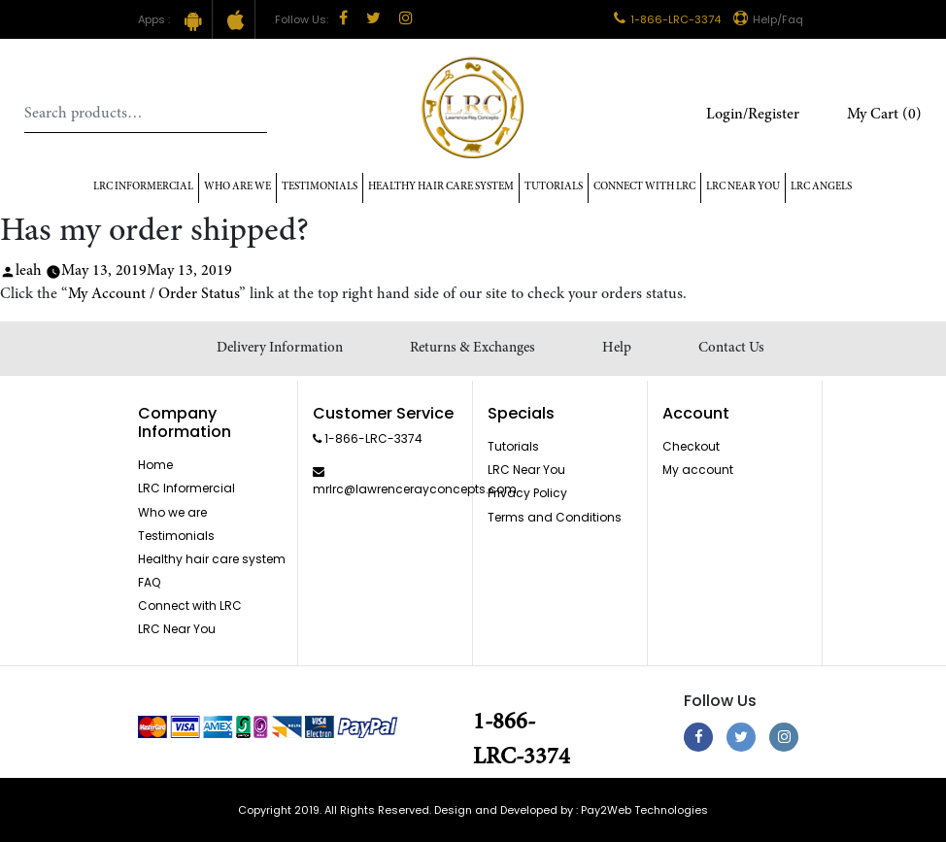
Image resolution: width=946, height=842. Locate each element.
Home (155, 464)
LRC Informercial (143, 187)
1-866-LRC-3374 (667, 19)
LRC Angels (821, 187)
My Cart (884, 114)
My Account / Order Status (153, 294)
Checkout (691, 446)
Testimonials (319, 187)
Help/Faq (768, 19)
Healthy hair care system (441, 187)
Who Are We (237, 187)
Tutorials (553, 187)
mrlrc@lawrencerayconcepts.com (415, 489)
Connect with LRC (644, 187)
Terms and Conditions (555, 517)
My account (697, 469)
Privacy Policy (527, 493)
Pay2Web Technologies (644, 810)
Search (252, 113)
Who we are (172, 512)
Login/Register (752, 114)
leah (29, 271)
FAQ (149, 582)
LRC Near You (743, 187)
